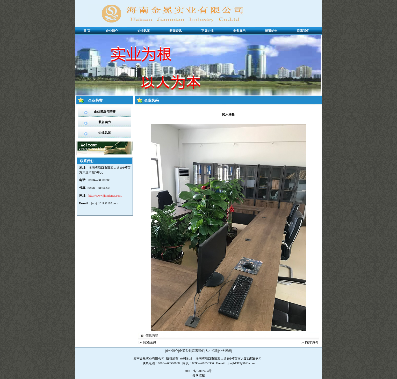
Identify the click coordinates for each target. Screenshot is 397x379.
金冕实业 (185, 351)
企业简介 (172, 351)
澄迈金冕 (150, 342)
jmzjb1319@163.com (104, 203)
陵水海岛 (312, 342)
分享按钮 (198, 375)
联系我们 (198, 351)
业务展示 (225, 351)
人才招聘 (211, 351)
